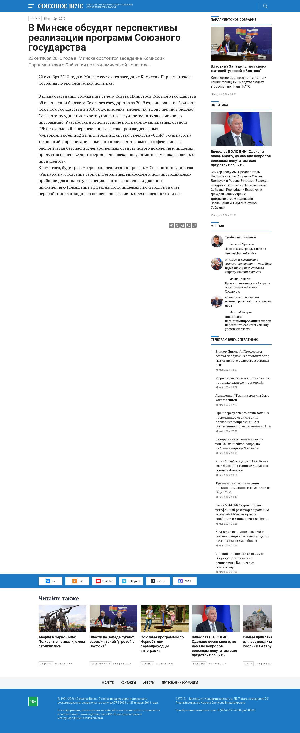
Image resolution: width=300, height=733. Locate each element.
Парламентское (100, 664)
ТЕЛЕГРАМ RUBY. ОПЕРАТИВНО (234, 339)
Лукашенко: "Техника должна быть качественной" (242, 397)
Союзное (147, 664)
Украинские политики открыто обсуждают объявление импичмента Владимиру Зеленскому (239, 560)
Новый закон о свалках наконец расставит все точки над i (248, 301)
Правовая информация (180, 682)
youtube (104, 581)
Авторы (149, 682)
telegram (131, 581)
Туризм (248, 664)
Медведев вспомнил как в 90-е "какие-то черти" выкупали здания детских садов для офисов (242, 536)
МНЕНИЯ (217, 226)
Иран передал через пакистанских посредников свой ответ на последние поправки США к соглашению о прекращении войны (243, 420)
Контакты (128, 682)
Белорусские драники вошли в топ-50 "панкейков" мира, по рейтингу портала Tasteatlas (239, 443)
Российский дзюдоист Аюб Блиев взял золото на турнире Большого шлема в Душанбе (241, 465)
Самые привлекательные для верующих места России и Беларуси (265, 641)
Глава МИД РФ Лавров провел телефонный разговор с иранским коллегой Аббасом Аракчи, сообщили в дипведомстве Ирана (242, 512)
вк (50, 581)
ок (77, 581)
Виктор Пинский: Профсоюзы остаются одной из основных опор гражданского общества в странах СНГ (242, 358)
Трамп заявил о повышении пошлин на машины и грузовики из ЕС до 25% (242, 487)
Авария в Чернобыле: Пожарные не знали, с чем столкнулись (62, 641)
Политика (219, 105)
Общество (46, 664)
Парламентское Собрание (233, 20)
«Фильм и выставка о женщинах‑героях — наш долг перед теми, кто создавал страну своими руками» (248, 266)
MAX (184, 581)
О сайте (108, 682)
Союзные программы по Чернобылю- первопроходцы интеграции (162, 644)
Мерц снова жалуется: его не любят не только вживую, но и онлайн (243, 380)
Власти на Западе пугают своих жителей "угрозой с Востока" (238, 68)
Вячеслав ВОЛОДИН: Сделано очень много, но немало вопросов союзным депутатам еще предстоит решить (241, 158)
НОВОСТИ (35, 18)
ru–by (158, 581)
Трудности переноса (240, 237)
